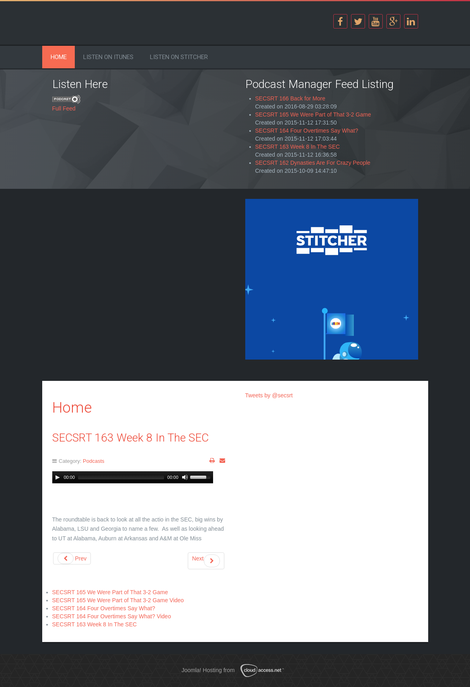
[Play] (57, 477)
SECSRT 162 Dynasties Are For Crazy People (313, 162)
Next (206, 560)
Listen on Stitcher (179, 57)
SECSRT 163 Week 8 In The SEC (297, 146)
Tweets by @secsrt (269, 395)
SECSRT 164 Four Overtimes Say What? (306, 130)
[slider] (121, 477)
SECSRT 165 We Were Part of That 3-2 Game (313, 114)
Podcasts (93, 461)
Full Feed (64, 108)
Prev (72, 558)
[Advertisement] (138, 255)
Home (59, 57)
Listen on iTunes (108, 57)
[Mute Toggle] (185, 477)
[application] (132, 477)
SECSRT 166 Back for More (290, 98)
